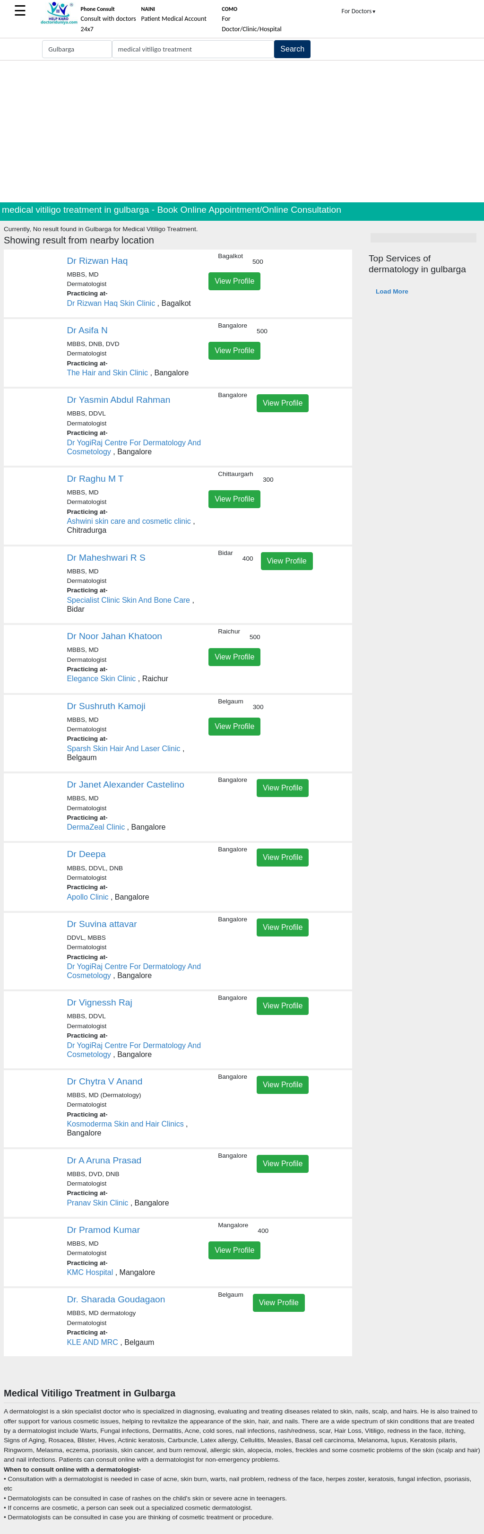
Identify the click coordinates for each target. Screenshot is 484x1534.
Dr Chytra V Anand (104, 1081)
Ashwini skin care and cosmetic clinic (128, 521)
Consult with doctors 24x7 (108, 19)
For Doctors (359, 11)
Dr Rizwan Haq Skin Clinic (111, 303)
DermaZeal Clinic (96, 827)
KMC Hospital (90, 1272)
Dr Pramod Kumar (103, 1230)
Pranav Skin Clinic (97, 1203)
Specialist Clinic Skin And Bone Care (128, 600)
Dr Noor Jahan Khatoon (114, 636)
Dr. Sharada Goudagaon (116, 1299)
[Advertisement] (242, 131)
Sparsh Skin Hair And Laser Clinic (123, 749)
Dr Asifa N (87, 330)
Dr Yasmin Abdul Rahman (118, 400)
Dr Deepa (86, 854)
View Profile (234, 281)
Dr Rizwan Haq (97, 261)
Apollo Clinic (87, 897)
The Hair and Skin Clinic (107, 373)
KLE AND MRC (92, 1342)
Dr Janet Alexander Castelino (125, 784)
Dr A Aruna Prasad (104, 1160)
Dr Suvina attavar (102, 924)
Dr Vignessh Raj (99, 1002)
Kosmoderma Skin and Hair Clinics (125, 1124)
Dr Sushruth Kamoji (106, 706)
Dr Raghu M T (95, 479)
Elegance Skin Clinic (101, 679)
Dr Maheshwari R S (106, 558)
